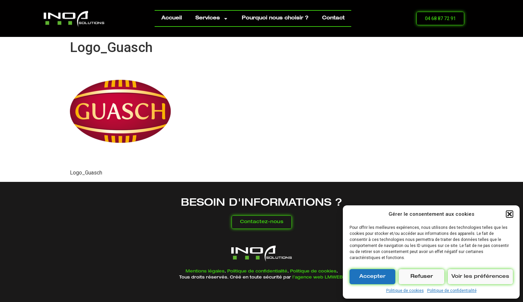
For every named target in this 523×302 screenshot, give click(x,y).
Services (211, 18)
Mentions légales (205, 271)
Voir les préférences (480, 276)
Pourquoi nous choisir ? (275, 18)
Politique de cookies (405, 290)
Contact (333, 18)
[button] (509, 214)
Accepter (372, 276)
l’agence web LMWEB (317, 277)
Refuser (421, 276)
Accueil (171, 18)
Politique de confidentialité (452, 290)
